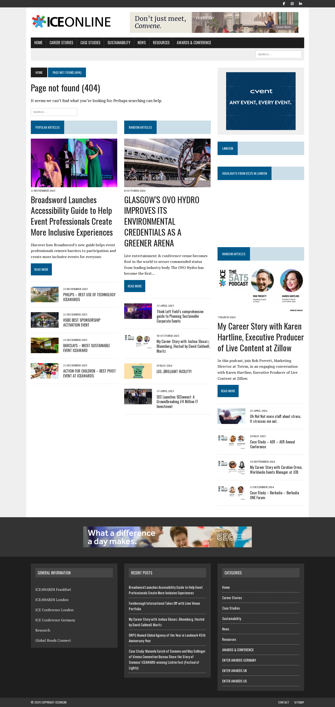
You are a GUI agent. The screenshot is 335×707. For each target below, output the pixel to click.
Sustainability (118, 42)
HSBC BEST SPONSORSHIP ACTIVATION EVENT (81, 322)
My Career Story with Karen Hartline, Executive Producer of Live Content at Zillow (261, 337)
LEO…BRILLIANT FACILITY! (174, 371)
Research (42, 630)
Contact (283, 702)
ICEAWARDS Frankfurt (53, 589)
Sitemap (299, 702)
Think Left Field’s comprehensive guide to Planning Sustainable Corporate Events (180, 316)
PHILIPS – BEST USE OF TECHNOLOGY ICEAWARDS (89, 297)
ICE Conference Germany (55, 620)
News (142, 42)
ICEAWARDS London (51, 599)
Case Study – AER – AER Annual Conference (272, 444)
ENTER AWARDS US (234, 680)
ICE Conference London (54, 609)
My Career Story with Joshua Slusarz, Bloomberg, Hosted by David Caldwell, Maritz (183, 346)
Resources (161, 42)
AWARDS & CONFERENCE (194, 42)
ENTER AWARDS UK (234, 670)
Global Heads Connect (53, 640)
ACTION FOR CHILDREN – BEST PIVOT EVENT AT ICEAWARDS (89, 373)
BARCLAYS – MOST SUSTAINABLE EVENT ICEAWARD (86, 348)
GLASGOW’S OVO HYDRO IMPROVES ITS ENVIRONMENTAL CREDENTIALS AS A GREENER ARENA (161, 221)
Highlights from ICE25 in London (244, 173)
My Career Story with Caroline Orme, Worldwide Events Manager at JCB (276, 469)
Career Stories (61, 42)
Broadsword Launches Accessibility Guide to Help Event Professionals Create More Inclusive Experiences (72, 215)
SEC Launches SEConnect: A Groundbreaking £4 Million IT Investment (177, 401)
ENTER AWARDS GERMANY (239, 660)
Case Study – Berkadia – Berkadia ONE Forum (274, 495)
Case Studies (90, 42)
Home (38, 42)
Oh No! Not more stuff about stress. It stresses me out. (275, 419)
